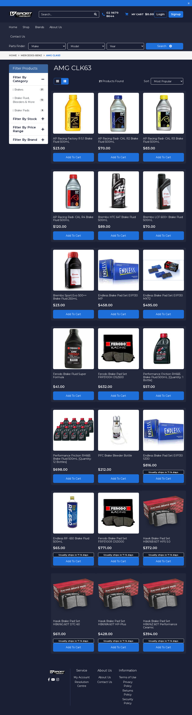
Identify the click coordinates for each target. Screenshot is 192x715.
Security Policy (127, 701)
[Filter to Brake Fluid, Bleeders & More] (28, 100)
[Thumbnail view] (57, 81)
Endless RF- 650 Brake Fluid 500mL (71, 540)
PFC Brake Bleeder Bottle (115, 455)
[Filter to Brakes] (28, 89)
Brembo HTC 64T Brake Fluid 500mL (117, 218)
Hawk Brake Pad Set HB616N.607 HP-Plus (112, 622)
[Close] (189, 3)
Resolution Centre (82, 684)
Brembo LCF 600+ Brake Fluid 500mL (163, 218)
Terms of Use (127, 677)
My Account (82, 677)
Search (164, 46)
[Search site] (95, 14)
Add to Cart (73, 157)
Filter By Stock (28, 119)
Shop (26, 27)
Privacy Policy (128, 684)
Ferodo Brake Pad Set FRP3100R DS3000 (112, 540)
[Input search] (65, 14)
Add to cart (163, 478)
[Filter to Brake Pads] (28, 110)
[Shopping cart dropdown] (138, 14)
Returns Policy (127, 692)
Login (161, 14)
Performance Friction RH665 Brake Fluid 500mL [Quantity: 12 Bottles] (72, 459)
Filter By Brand (28, 140)
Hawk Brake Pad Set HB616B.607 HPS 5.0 (156, 540)
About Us (56, 27)
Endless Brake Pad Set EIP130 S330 (163, 457)
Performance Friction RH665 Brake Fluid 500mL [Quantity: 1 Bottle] (163, 377)
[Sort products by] (167, 81)
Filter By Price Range (28, 129)
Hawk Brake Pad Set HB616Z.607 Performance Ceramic (160, 624)
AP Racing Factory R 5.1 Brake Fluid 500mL (72, 140)
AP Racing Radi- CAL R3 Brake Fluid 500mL (163, 140)
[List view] (65, 81)
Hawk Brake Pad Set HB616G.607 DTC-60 (66, 622)
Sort (146, 81)
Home (13, 27)
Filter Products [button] (25, 68)
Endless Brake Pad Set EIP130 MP (118, 297)
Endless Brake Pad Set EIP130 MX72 (163, 297)
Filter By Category (28, 79)
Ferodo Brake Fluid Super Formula (69, 375)
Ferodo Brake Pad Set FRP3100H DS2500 (112, 375)
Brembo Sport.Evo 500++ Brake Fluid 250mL (70, 297)
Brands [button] (39, 27)
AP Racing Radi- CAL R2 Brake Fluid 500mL (118, 140)
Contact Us (17, 36)
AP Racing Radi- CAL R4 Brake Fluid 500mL (73, 218)
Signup (176, 14)
